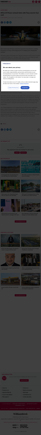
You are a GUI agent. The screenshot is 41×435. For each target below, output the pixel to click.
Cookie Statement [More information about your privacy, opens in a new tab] (24, 83)
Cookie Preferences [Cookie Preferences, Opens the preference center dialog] (13, 87)
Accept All (25, 87)
